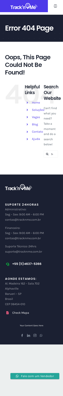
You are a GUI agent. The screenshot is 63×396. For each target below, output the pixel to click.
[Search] (47, 154)
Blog (35, 124)
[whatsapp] (41, 335)
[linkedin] (28, 335)
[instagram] (34, 335)
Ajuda (36, 139)
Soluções (38, 110)
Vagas (36, 117)
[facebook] (22, 335)
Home (36, 102)
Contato (37, 131)
